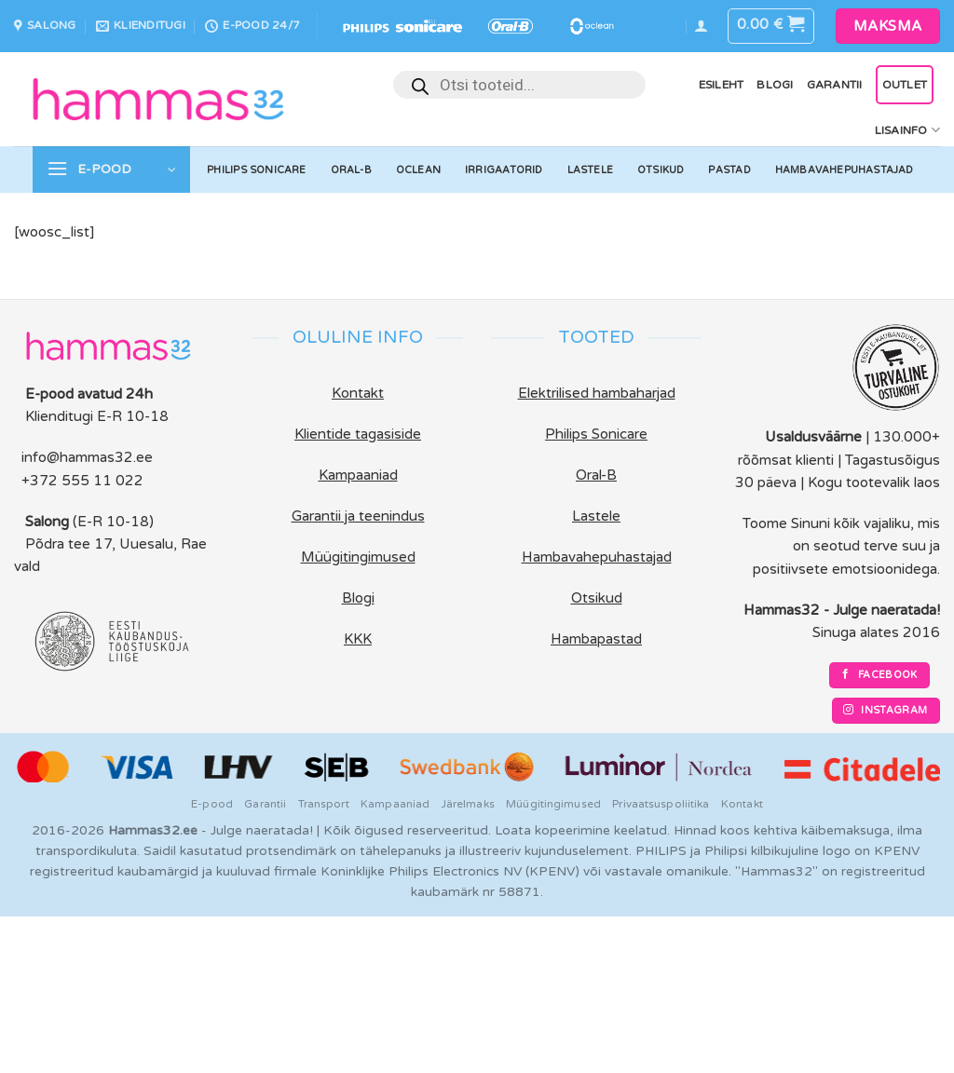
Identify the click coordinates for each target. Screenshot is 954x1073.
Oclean (418, 170)
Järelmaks (468, 803)
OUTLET (904, 84)
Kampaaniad (395, 803)
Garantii (835, 84)
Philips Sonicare (256, 170)
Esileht (721, 84)
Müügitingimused (553, 803)
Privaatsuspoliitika (660, 803)
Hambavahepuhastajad (844, 170)
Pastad (729, 170)
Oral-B (351, 170)
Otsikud (661, 170)
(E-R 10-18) (113, 521)
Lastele (590, 170)
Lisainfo (907, 130)
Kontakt (742, 803)
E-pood (212, 803)
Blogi (774, 84)
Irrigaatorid (504, 170)
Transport (323, 803)
